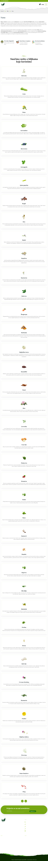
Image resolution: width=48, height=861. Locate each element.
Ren (24, 222)
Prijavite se (32, 811)
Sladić (24, 240)
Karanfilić (24, 372)
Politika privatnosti (5, 850)
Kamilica (24, 258)
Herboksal (27, 838)
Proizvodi (3, 840)
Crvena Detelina (24, 682)
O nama (3, 845)
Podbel (24, 718)
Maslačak (24, 609)
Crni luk (24, 445)
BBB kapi (27, 840)
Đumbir (24, 554)
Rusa (24, 112)
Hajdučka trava (24, 352)
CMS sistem (35, 859)
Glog (24, 791)
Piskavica (24, 463)
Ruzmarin (24, 700)
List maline (24, 130)
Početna (3, 838)
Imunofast (27, 843)
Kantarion (24, 278)
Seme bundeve (24, 773)
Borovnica (24, 149)
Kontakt (3, 848)
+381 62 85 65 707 (4, 0)
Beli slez (24, 76)
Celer (24, 94)
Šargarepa (24, 314)
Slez (24, 408)
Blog (2, 843)
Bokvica (24, 296)
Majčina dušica (24, 737)
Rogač (24, 203)
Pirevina (24, 755)
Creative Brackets (29, 859)
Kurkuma (24, 332)
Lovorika (24, 426)
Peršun (24, 627)
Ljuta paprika (24, 185)
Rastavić (24, 536)
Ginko (24, 499)
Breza (24, 645)
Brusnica (24, 481)
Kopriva (24, 572)
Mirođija (24, 591)
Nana (24, 518)
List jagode (24, 167)
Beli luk (24, 664)
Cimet (24, 390)
